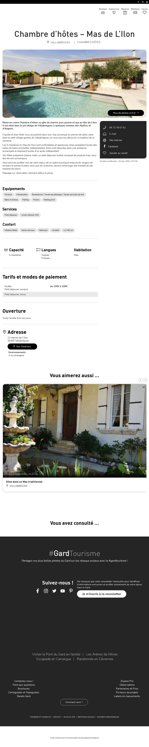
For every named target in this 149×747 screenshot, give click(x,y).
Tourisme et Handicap (40, 717)
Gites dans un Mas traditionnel (24, 481)
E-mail (112, 133)
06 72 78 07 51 (117, 127)
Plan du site (69, 717)
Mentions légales (86, 717)
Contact (57, 717)
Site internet (115, 140)
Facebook (113, 146)
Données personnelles (108, 717)
